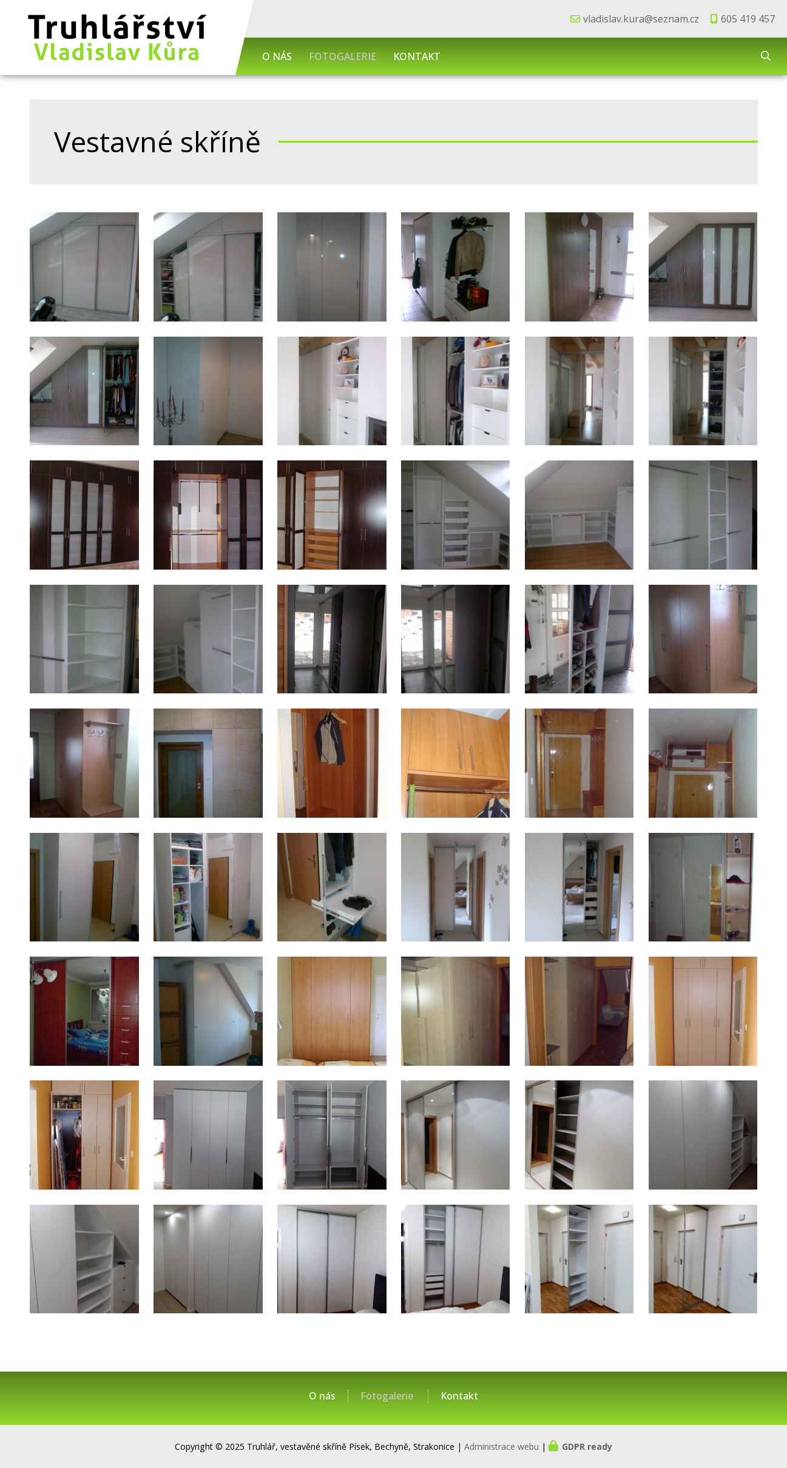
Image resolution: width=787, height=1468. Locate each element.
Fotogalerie (342, 56)
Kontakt (417, 56)
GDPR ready (587, 1446)
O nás (277, 56)
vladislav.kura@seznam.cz (641, 18)
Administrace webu (501, 1446)
